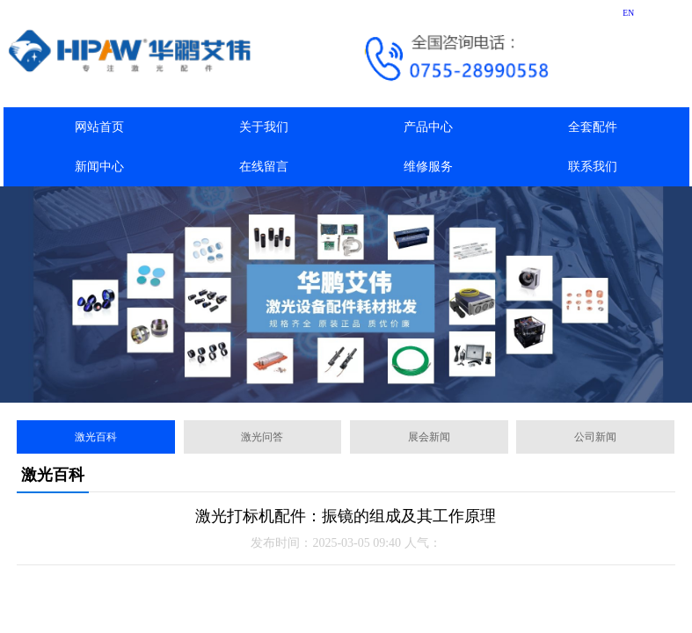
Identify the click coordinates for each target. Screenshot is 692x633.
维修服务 (428, 166)
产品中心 (428, 127)
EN (628, 13)
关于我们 (263, 127)
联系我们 (592, 166)
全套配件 (592, 127)
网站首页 (99, 127)
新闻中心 (99, 166)
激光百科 (96, 437)
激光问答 (262, 437)
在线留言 (263, 166)
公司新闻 (595, 437)
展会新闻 (429, 437)
